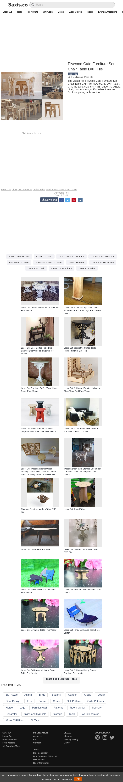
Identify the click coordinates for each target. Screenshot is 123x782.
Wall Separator (90, 714)
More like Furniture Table (61, 679)
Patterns (58, 707)
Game (56, 701)
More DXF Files (15, 720)
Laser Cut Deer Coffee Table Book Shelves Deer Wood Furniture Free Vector (37, 351)
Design (101, 694)
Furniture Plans (63, 189)
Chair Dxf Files (44, 256)
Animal (28, 694)
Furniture (50, 189)
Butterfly (56, 694)
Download (49, 199)
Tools (19, 12)
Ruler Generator (41, 763)
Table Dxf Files (76, 262)
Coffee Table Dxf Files (102, 256)
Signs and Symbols (35, 714)
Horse (9, 707)
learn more (67, 779)
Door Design (13, 701)
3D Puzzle (48, 12)
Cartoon (72, 694)
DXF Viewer (39, 759)
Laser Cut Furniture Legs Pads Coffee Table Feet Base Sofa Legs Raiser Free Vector (82, 310)
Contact (37, 743)
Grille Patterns (95, 701)
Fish (29, 701)
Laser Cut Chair (36, 268)
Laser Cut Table (86, 268)
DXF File (73, 74)
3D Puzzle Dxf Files (19, 256)
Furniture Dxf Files (19, 262)
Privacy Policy (71, 739)
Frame (42, 701)
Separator (11, 714)
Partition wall (39, 707)
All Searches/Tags (11, 746)
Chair (14, 189)
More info (88, 77)
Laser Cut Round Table (74, 509)
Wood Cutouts (75, 12)
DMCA (67, 743)
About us (37, 736)
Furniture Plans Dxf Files (48, 262)
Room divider (77, 707)
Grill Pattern (73, 701)
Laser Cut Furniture (61, 268)
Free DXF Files (9, 739)
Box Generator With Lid (45, 756)
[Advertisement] (61, 38)
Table (74, 189)
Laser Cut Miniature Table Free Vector (38, 630)
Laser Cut (7, 12)
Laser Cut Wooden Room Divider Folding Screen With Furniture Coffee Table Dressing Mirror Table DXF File (38, 472)
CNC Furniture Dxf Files (71, 256)
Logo (22, 707)
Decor (90, 12)
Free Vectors (8, 743)
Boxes (61, 12)
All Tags (35, 720)
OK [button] (78, 779)
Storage (57, 714)
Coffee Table (39, 189)
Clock (87, 694)
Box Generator (40, 753)
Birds (42, 694)
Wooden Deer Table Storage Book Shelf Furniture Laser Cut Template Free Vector (82, 472)
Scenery (97, 707)
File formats (32, 12)
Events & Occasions (107, 12)
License (68, 736)
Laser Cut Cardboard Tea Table (35, 549)
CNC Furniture (24, 189)
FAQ (35, 739)
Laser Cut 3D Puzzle (103, 262)
